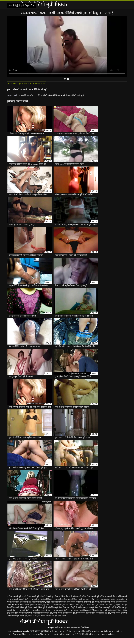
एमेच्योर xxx (33, 96)
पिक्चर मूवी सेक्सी (59, 600)
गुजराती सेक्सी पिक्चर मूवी (28, 600)
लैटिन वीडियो (44, 96)
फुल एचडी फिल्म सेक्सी (74, 600)
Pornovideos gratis (97, 632)
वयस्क (24, 13)
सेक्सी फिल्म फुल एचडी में (36, 616)
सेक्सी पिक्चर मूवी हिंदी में (103, 611)
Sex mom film (19, 635)
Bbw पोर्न (23, 96)
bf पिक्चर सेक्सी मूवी (14, 597)
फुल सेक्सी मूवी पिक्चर (20, 603)
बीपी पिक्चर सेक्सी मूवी (75, 603)
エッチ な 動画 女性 (79, 635)
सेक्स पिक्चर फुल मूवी (112, 605)
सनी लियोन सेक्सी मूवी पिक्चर (93, 605)
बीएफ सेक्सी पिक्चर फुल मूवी (56, 603)
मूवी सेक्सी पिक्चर (36, 605)
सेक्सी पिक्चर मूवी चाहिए (34, 611)
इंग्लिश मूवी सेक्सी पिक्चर (108, 597)
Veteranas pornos (58, 632)
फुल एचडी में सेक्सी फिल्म (91, 600)
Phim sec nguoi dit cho (77, 632)
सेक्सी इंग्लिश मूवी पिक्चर (24, 608)
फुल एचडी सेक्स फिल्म (108, 600)
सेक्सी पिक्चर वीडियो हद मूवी (42, 614)
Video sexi (64, 635)
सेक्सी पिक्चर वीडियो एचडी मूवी (76, 96)
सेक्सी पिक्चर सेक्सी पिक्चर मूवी (64, 614)
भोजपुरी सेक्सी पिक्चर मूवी (109, 603)
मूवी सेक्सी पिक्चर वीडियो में (52, 605)
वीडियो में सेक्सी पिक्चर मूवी (72, 605)
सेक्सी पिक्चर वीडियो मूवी (23, 614)
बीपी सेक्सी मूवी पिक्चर (91, 603)
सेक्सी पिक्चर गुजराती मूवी (85, 608)
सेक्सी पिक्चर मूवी (19, 611)
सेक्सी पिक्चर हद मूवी (83, 614)
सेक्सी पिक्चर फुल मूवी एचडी (104, 608)
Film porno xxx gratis (49, 635)
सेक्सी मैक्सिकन (56, 96)
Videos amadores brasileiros (102, 635)
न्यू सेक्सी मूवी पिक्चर (45, 600)
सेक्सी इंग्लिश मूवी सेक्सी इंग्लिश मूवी (46, 608)
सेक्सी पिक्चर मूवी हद (70, 611)
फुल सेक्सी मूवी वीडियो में (37, 603)
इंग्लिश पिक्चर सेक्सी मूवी (90, 597)
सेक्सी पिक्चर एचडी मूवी (67, 608)
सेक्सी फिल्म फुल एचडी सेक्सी (56, 616)
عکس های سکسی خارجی (18, 632)
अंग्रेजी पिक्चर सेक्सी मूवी (30, 597)
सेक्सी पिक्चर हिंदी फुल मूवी (100, 614)
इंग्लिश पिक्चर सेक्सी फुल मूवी (71, 597)
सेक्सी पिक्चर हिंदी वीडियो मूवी (17, 616)
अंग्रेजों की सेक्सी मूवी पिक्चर (50, 597)
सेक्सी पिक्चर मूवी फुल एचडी (53, 611)
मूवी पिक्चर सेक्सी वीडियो (20, 605)
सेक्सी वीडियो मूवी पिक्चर (39, 632)
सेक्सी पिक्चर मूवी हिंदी (86, 611)
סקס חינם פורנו (33, 635)
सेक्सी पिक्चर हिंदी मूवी (119, 614)
